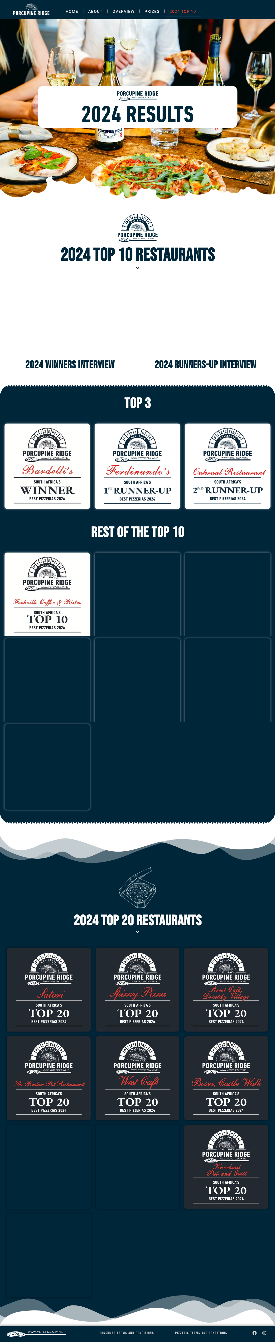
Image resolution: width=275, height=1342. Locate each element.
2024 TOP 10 (182, 11)
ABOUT (95, 11)
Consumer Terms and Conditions (127, 1333)
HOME (72, 11)
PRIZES (152, 11)
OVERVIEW (123, 11)
